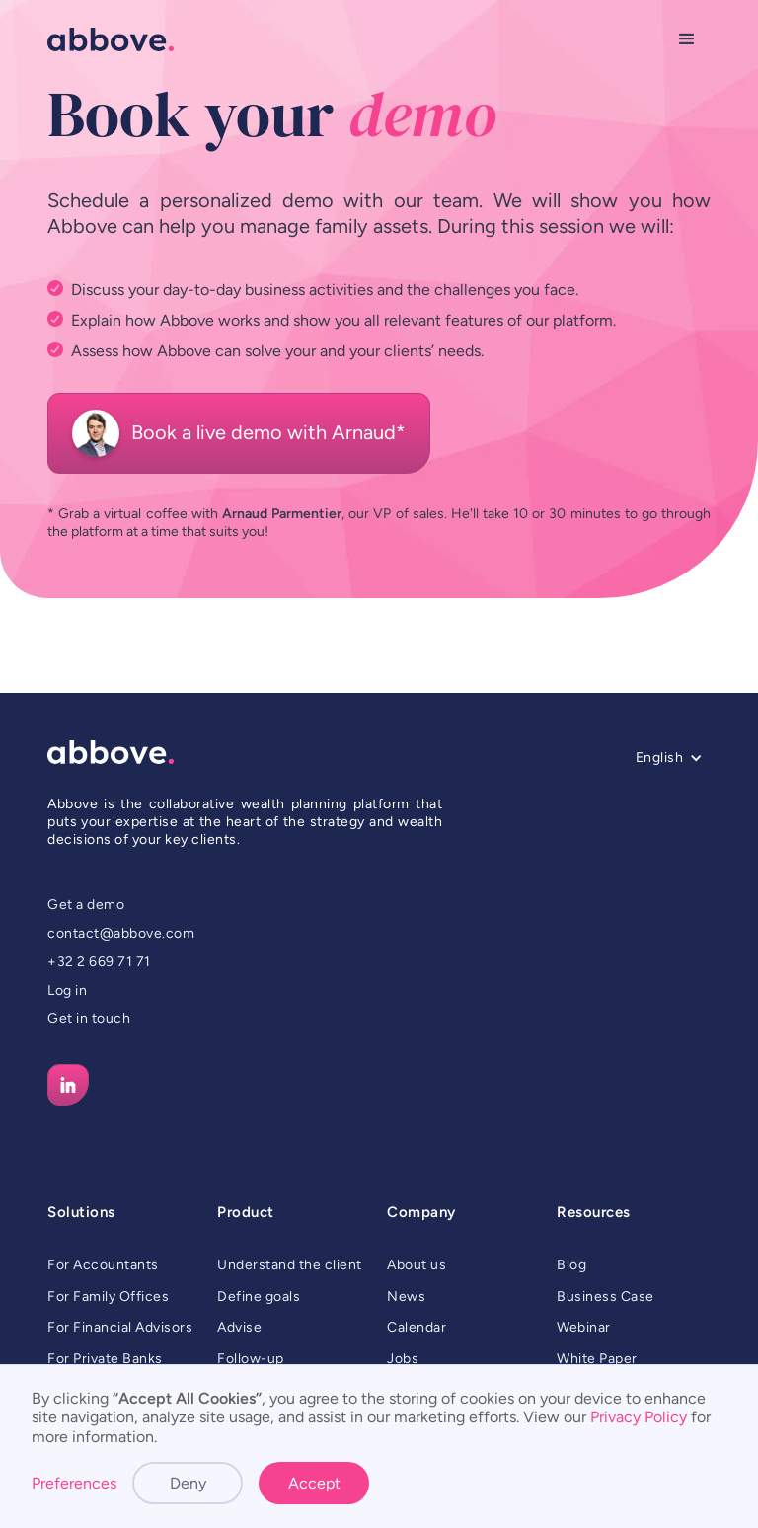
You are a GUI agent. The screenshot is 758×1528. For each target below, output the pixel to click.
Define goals (258, 1296)
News (406, 1296)
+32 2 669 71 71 (99, 962)
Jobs (402, 1358)
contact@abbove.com (120, 933)
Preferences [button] (74, 1483)
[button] (687, 39)
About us (416, 1265)
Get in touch (88, 1018)
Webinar (584, 1327)
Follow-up (250, 1358)
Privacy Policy (638, 1417)
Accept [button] (314, 1483)
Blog (571, 1265)
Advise (239, 1327)
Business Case (605, 1296)
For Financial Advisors (119, 1327)
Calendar (416, 1327)
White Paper (597, 1358)
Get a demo (85, 904)
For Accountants (103, 1265)
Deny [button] (188, 1483)
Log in (67, 990)
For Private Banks (105, 1358)
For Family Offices (108, 1296)
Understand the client (289, 1265)
